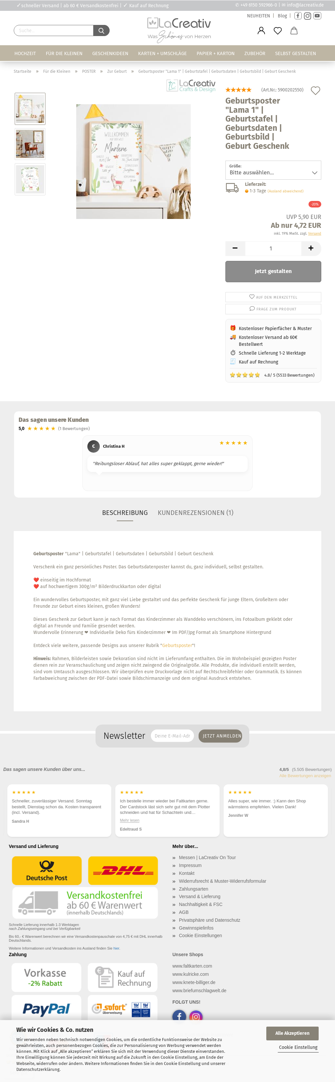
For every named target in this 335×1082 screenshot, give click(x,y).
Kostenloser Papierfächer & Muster (275, 328)
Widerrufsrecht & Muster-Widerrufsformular (222, 881)
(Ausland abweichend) (286, 191)
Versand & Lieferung (199, 896)
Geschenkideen (110, 53)
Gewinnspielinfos (196, 928)
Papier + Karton (216, 53)
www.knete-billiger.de (194, 982)
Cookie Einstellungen (200, 935)
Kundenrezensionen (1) (195, 513)
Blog (282, 16)
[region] (167, 464)
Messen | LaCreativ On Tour (207, 857)
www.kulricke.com (190, 974)
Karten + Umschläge (162, 53)
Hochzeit (25, 53)
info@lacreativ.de (305, 5)
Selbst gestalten (295, 53)
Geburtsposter (177, 645)
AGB (184, 912)
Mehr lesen (129, 820)
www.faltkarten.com (192, 966)
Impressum (190, 865)
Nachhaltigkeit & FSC (200, 904)
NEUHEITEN (258, 16)
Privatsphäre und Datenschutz (209, 920)
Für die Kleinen (64, 53)
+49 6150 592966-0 (258, 5)
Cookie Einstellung (298, 1047)
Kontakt (186, 873)
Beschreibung (125, 513)
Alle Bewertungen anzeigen (305, 775)
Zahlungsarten (193, 889)
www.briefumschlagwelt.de (199, 990)
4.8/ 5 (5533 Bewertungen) (272, 374)
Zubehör (254, 53)
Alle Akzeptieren (292, 1033)
